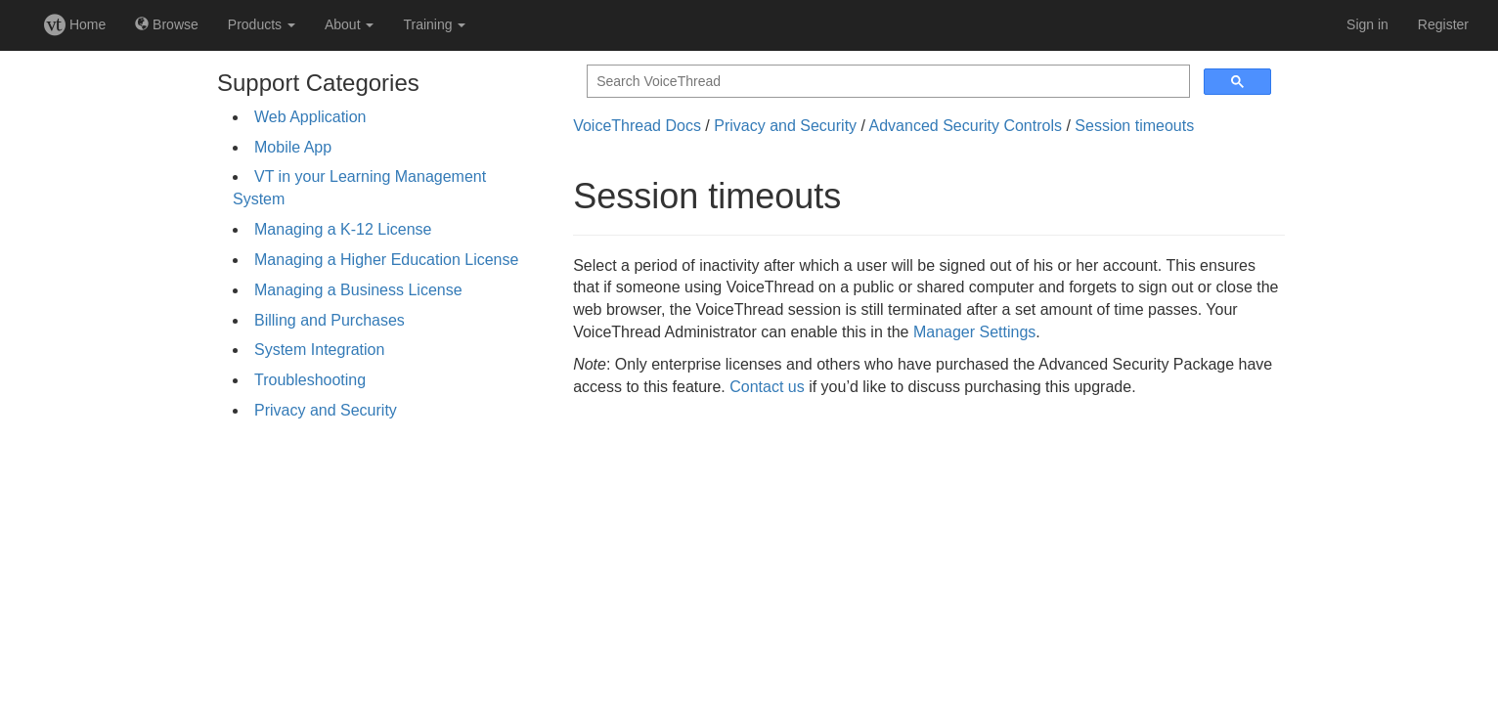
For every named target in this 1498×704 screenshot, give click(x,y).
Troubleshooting (310, 380)
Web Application (310, 117)
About (349, 24)
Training (434, 24)
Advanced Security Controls (965, 125)
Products (261, 24)
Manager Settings (974, 332)
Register (1443, 24)
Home (75, 24)
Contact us (766, 386)
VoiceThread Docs (637, 125)
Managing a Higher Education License (386, 259)
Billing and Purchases (329, 320)
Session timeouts (1134, 125)
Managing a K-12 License (342, 229)
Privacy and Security (325, 410)
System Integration (319, 349)
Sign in (1367, 24)
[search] (886, 81)
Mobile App (292, 147)
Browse (166, 24)
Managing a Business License (358, 290)
